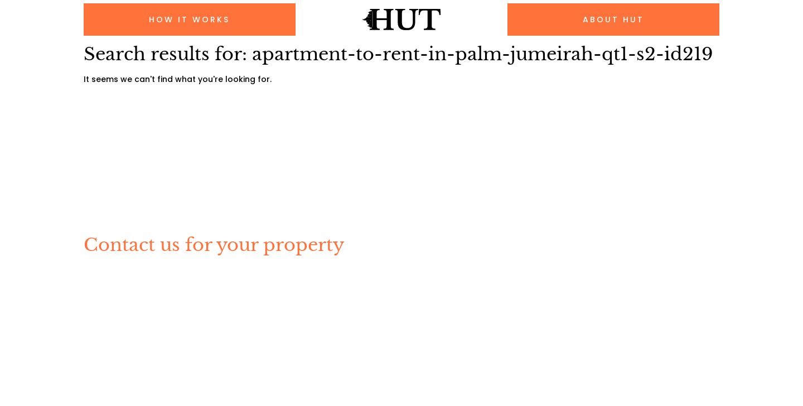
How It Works (119, 305)
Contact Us (283, 305)
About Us (221, 305)
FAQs (175, 305)
